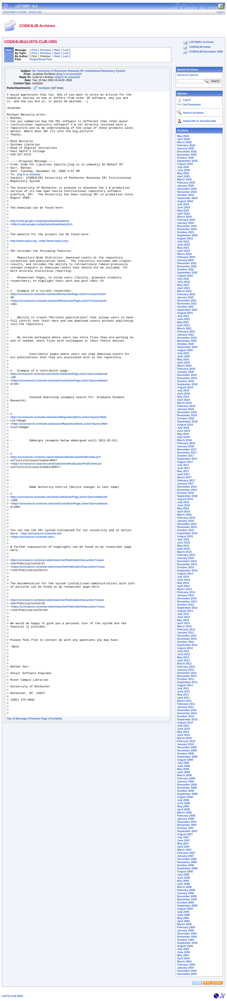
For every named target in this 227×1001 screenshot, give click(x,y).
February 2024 (186, 219)
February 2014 (186, 592)
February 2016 (186, 517)
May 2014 (183, 583)
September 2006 (187, 868)
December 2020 (187, 337)
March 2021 (184, 328)
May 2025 (183, 173)
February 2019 (186, 406)
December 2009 (187, 747)
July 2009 (183, 762)
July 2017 (183, 465)
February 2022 (186, 294)
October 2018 (185, 418)
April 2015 (183, 548)
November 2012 (187, 638)
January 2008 (185, 818)
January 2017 (185, 483)
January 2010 (185, 744)
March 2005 (184, 924)
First (34, 50)
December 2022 (187, 263)
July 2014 (183, 576)
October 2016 (185, 493)
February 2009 (186, 778)
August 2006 (185, 871)
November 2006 (187, 862)
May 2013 (183, 620)
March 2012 (184, 663)
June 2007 (183, 840)
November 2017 (187, 452)
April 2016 (183, 511)
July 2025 (183, 167)
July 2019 (183, 390)
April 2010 (183, 735)
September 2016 (187, 496)
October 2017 (185, 455)
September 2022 (187, 272)
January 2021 (185, 334)
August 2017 (185, 461)
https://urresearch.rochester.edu (41, 622)
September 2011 (187, 682)
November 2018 (187, 415)
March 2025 (184, 179)
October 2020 (185, 344)
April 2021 (183, 325)
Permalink (55, 843)
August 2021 (185, 313)
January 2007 (185, 856)
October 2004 (185, 939)
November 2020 (187, 340)
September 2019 (187, 384)
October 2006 (185, 865)
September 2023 (187, 235)
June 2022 (183, 281)
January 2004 (185, 967)
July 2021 (183, 316)
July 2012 (183, 651)
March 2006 (184, 887)
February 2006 (186, 890)
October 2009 (185, 753)
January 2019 (185, 409)
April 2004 (183, 958)
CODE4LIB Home (200, 47)
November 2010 (187, 713)
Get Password (192, 104)
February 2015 (186, 555)
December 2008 (187, 784)
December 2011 (187, 673)
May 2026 (183, 136)
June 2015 (183, 542)
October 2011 (185, 679)
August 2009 (185, 759)
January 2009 (185, 781)
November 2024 (187, 192)
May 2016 (183, 508)
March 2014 (184, 589)
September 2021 (187, 309)
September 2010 (187, 719)
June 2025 (183, 170)
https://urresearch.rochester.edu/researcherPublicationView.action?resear (57, 653)
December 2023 (187, 226)
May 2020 (183, 359)
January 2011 (185, 707)
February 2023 (186, 257)
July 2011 (183, 688)
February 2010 (186, 741)
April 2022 (183, 288)
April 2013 (183, 623)
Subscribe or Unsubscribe (199, 121)
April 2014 (183, 586)
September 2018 (187, 421)
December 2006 (187, 859)
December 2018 (187, 412)
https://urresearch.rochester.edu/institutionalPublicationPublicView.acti (55, 530)
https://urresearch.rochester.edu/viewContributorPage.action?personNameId (58, 430)
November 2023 (187, 229)
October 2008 (185, 790)
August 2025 (185, 164)
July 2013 (183, 614)
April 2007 (183, 846)
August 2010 (185, 722)
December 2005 (187, 896)
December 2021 (187, 300)
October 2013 (185, 604)
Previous (45, 50)
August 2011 (185, 685)
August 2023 (185, 238)
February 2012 (186, 666)
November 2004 (187, 936)
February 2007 (186, 852)
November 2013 (187, 601)
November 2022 (187, 266)
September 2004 (187, 942)
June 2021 (183, 319)
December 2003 (187, 970)
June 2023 (183, 244)
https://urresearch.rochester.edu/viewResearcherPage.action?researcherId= (58, 334)
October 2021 (185, 306)
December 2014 (187, 561)
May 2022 (183, 285)
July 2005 (183, 911)
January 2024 (185, 223)
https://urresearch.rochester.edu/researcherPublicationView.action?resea (58, 661)
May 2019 (183, 396)
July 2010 (183, 725)
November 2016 (187, 489)
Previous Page (38, 843)
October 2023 (185, 232)
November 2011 (187, 676)
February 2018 (186, 443)
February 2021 (186, 331)
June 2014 (183, 579)
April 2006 (183, 884)
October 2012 (185, 641)
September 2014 (187, 570)
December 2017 (187, 449)
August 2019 (185, 387)
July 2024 (183, 204)
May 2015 (183, 545)
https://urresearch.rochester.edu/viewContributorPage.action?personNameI (59, 438)
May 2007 (183, 843)
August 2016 (185, 499)
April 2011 (183, 697)
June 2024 (183, 207)
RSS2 (218, 982)
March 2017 (184, 477)
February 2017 (186, 480)
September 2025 (187, 160)
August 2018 (185, 424)
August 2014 (185, 573)
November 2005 (187, 899)
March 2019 (184, 403)
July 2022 (183, 278)
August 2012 (185, 648)
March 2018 (184, 440)
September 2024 (187, 198)
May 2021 (183, 322)
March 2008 (184, 812)
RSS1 (207, 982)
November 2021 (187, 303)
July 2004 (183, 949)
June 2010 (183, 728)
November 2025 (187, 154)
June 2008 (183, 803)
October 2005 (185, 902)
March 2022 (184, 291)
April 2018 (183, 437)
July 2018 (183, 427)
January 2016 (185, 520)
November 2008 (187, 787)
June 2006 (183, 877)
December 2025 (187, 151)
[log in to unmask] (68, 74)
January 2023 (185, 260)
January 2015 (185, 558)
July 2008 (183, 800)
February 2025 (186, 182)
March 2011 (184, 700)
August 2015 (185, 536)
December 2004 (187, 933)
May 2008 (183, 806)
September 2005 (187, 905)
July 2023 (183, 241)
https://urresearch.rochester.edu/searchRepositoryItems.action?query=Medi (58, 482)
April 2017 (183, 474)
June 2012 (183, 654)
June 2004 (183, 952)
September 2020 (187, 347)
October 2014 (185, 567)
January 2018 (185, 446)
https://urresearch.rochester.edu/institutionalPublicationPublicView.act (56, 538)
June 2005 (183, 915)
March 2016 (184, 514)
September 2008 (187, 794)
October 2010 (185, 716)
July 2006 (183, 874)
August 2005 (185, 908)
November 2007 (187, 825)
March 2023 (184, 254)
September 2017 (187, 458)
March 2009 (184, 775)
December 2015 (187, 524)
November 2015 (187, 527)
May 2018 (183, 434)
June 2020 (183, 356)
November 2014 (187, 564)
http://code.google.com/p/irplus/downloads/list (39, 246)
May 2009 (183, 769)
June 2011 (183, 691)
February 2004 (186, 964)
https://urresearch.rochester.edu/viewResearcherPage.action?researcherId (59, 342)
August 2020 (185, 350)
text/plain (44, 88)
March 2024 (184, 216)
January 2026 (185, 148)
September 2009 (187, 756)
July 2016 (183, 502)
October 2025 (185, 157)
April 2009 (183, 772)
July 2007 (183, 837)
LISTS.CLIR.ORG (12, 996)
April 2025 (183, 176)
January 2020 (185, 371)
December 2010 (187, 710)
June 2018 (183, 430)
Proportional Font (41, 59)
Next (57, 50)
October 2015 (185, 530)
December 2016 (187, 486)
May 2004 (183, 955)
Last (65, 50)
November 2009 (187, 750)
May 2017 (183, 471)
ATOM (197, 982)
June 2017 (183, 468)
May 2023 (183, 247)
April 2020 (183, 362)
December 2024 (187, 188)
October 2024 (185, 195)
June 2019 (183, 393)
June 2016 (183, 505)
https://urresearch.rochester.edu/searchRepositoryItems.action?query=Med (59, 490)
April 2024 (183, 213)
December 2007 (187, 821)
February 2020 (186, 368)
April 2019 (183, 399)
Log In (187, 100)
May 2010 (183, 731)
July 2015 (183, 539)
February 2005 (186, 927)
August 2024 (185, 201)
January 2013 (185, 632)
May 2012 (183, 657)
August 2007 (185, 834)
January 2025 (185, 185)
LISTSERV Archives (201, 42)
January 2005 (185, 930)
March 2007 (184, 849)
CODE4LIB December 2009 (206, 51)
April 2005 (183, 921)
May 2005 (183, 918)
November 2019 (187, 378)
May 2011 (183, 694)
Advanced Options (188, 75)
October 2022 (185, 269)
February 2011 (186, 704)
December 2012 (187, 635)
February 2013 (186, 629)
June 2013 (183, 617)
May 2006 (183, 880)
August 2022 (185, 275)
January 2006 (185, 893)
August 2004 (185, 946)
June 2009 (183, 766)
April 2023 (183, 250)
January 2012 (185, 669)
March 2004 (184, 961)
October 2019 (185, 381)
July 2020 (183, 353)
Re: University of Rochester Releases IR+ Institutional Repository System (78, 70)
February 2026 (186, 145)
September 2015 (187, 533)
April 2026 (183, 139)
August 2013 (185, 610)
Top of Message (17, 843)
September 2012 (187, 645)
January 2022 (185, 297)
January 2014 (185, 595)
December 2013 (187, 598)
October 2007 (185, 828)
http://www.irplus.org (23, 270)
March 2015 (184, 551)
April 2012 (183, 660)
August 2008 (185, 797)
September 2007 (187, 831)
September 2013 (187, 607)
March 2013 (184, 626)
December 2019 (187, 375)
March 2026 (184, 142)
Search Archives (187, 69)
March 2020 (184, 365)
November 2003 (187, 974)
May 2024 (183, 210)
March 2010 (184, 738)
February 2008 (186, 815)
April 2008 (183, 809)
